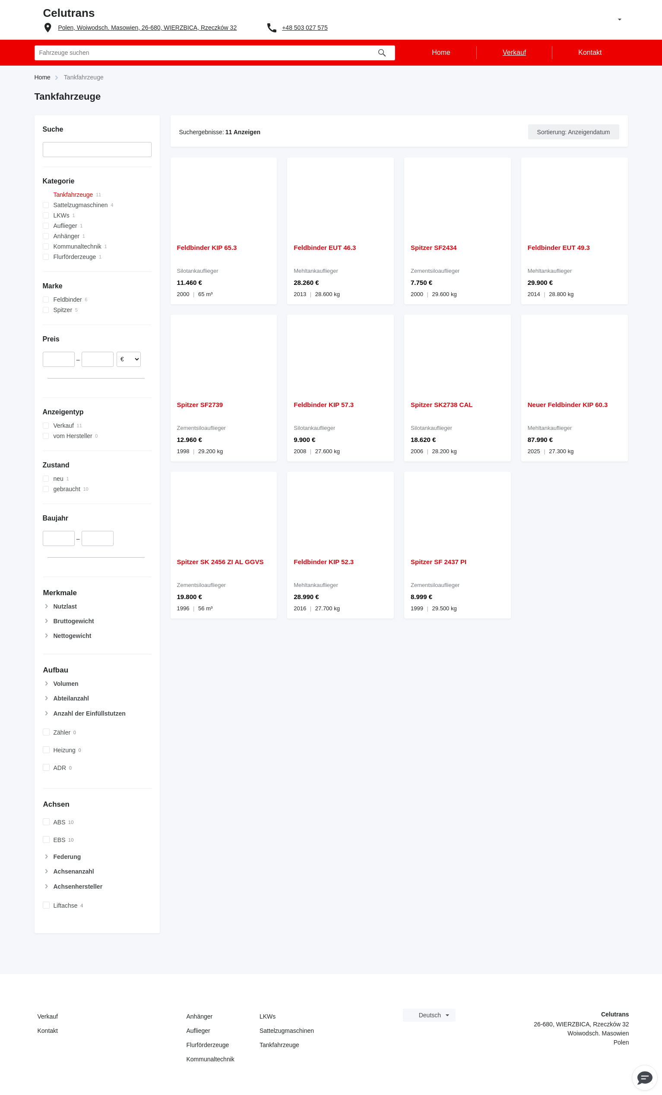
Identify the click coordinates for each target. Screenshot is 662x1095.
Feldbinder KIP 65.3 (207, 247)
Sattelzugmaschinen (287, 1030)
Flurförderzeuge (208, 1044)
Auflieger (198, 1030)
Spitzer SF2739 (200, 404)
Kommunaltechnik (210, 1059)
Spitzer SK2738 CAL (441, 404)
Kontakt (48, 1030)
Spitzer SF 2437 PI (438, 561)
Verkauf (48, 1016)
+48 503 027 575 (305, 27)
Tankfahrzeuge (279, 1044)
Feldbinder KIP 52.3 (324, 561)
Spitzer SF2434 (434, 247)
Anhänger (200, 1016)
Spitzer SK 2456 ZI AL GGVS (220, 561)
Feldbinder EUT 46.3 (325, 247)
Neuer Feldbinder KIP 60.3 (568, 404)
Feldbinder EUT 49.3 (559, 247)
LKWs (268, 1016)
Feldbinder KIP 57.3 (324, 404)
